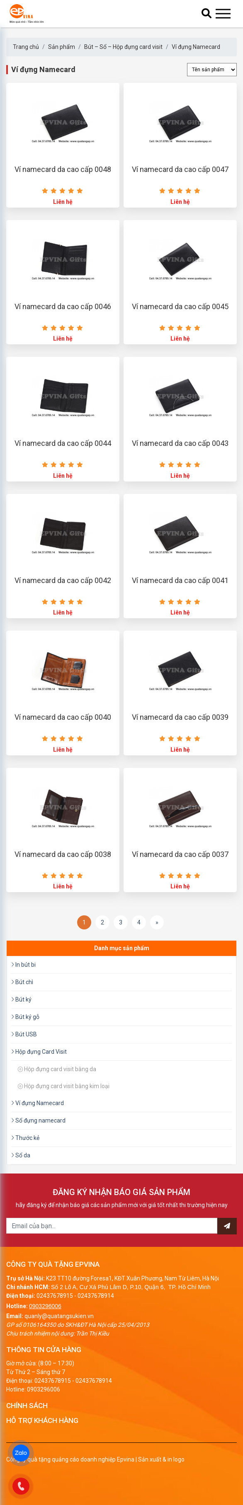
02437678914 (96, 1295)
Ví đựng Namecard (196, 47)
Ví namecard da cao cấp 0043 (180, 443)
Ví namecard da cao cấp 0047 (180, 169)
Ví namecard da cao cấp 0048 (63, 169)
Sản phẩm (61, 47)
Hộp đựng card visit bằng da (57, 1069)
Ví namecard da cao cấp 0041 (180, 580)
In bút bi (23, 964)
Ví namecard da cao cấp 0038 (63, 854)
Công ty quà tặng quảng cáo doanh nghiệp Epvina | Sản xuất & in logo (95, 1459)
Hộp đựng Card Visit (39, 1051)
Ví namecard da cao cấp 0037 (180, 854)
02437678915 (54, 1295)
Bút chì (22, 982)
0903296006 (45, 1306)
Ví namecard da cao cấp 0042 (63, 580)
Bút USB (24, 1034)
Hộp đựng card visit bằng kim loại (63, 1086)
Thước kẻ (25, 1138)
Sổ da (20, 1155)
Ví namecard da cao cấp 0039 (180, 717)
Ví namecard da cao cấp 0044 (63, 443)
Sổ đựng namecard (38, 1120)
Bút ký (21, 999)
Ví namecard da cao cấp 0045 (180, 306)
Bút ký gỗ (25, 1017)
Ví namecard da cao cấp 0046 (63, 306)
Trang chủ (26, 47)
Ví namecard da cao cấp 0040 (63, 717)
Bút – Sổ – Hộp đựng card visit (123, 47)
